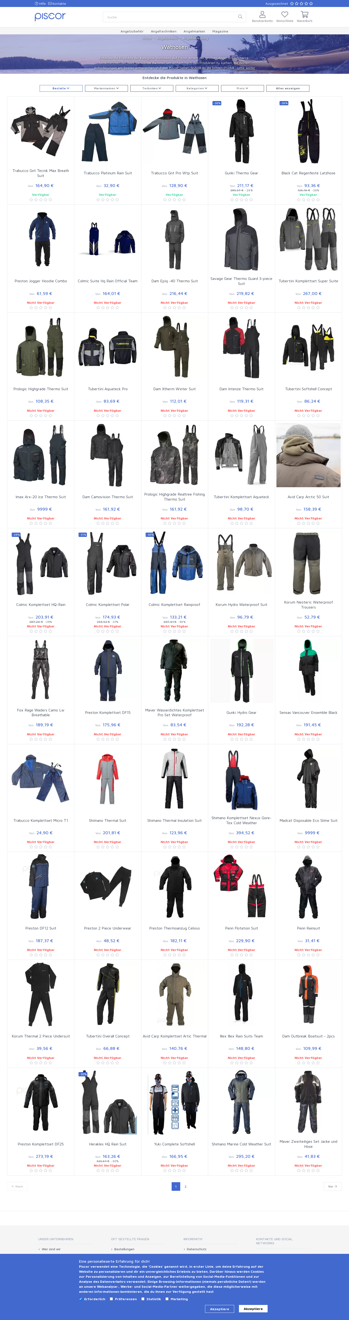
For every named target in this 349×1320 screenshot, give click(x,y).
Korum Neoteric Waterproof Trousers (308, 604)
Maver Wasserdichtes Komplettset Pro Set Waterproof (174, 712)
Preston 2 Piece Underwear (107, 928)
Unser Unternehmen (55, 1239)
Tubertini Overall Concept (108, 1036)
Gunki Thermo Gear (241, 173)
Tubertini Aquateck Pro (108, 389)
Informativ (193, 1239)
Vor (332, 1186)
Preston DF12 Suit (40, 928)
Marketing (179, 1299)
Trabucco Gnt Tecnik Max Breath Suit (40, 173)
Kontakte (57, 3)
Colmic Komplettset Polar (108, 604)
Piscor (147, 38)
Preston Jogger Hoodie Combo (41, 281)
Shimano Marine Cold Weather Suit (241, 1144)
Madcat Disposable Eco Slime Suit (309, 820)
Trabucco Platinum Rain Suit (108, 173)
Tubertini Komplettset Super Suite (308, 281)
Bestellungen (124, 1249)
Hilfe (40, 3)
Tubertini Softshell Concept (308, 389)
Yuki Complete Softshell (174, 1144)
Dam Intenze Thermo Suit (241, 389)
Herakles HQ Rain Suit (108, 1144)
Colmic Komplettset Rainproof (174, 604)
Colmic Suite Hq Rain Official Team (107, 281)
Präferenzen (126, 1299)
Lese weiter (246, 68)
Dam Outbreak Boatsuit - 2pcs (308, 1036)
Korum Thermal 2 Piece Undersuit (41, 1036)
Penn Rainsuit (308, 928)
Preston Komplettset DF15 (108, 712)
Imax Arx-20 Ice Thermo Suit (41, 497)
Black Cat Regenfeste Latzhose (308, 173)
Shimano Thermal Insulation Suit (174, 820)
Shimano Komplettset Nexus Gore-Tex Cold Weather (241, 820)
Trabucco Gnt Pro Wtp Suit (174, 173)
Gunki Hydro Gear (242, 712)
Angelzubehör (167, 38)
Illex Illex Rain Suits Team (241, 1036)
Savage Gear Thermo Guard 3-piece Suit (241, 281)
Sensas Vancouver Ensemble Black (309, 712)
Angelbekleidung (195, 38)
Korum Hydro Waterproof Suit (241, 604)
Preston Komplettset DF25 (41, 1144)
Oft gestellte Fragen (130, 1239)
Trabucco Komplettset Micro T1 (40, 820)
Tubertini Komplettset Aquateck (241, 497)
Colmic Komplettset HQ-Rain (40, 604)
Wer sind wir (51, 1249)
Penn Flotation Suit (241, 928)
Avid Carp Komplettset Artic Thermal (174, 1036)
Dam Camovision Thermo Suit (107, 497)
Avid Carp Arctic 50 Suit (308, 497)
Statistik (154, 1299)
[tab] (65, 1240)
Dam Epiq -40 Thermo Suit (174, 281)
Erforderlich (94, 1299)
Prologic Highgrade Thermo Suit (40, 389)
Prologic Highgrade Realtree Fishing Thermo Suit (174, 496)
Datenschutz (196, 1249)
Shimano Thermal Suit (107, 820)
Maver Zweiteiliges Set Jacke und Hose (308, 1144)
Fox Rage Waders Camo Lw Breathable (40, 712)
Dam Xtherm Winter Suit (174, 389)
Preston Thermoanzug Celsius (174, 928)
